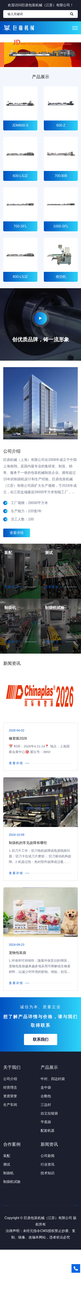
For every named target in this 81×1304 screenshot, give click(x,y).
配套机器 (47, 1130)
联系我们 (40, 1039)
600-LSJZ (20, 176)
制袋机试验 (54, 608)
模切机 (61, 277)
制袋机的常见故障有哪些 (28, 843)
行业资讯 (47, 1164)
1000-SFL (60, 226)
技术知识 (47, 1173)
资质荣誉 (10, 1096)
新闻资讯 (49, 1144)
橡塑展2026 (18, 738)
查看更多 (11, 587)
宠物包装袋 (17, 953)
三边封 (46, 1105)
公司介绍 (10, 1079)
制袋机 (10, 608)
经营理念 (10, 1087)
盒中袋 (46, 1087)
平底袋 (46, 1122)
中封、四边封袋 (53, 1079)
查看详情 (17, 533)
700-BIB (60, 176)
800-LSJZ (20, 277)
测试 (49, 553)
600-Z (60, 125)
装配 (8, 553)
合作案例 (12, 1144)
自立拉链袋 (49, 1113)
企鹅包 (46, 1096)
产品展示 (49, 1067)
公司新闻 (47, 1156)
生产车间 (10, 1105)
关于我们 (12, 1067)
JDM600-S (20, 125)
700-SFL (20, 226)
